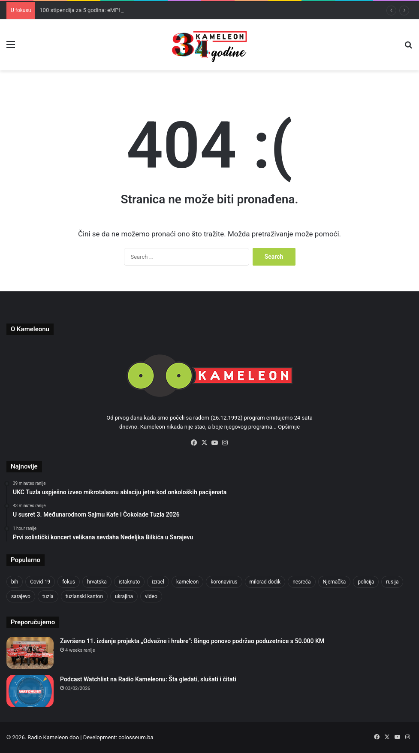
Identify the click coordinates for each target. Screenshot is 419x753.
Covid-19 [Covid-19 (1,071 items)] (40, 582)
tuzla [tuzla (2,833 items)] (48, 596)
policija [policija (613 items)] (366, 582)
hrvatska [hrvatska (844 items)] (97, 582)
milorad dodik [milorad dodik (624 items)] (265, 582)
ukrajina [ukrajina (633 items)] (124, 596)
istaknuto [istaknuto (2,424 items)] (129, 582)
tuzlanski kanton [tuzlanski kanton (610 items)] (84, 596)
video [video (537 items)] (151, 596)
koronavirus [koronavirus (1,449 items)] (224, 582)
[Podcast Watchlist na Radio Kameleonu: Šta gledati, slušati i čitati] (30, 691)
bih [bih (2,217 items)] (14, 582)
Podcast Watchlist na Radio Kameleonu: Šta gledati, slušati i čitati (148, 679)
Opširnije (289, 426)
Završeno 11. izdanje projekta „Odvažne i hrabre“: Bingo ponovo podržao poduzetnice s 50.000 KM (192, 641)
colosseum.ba (135, 737)
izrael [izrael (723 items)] (158, 582)
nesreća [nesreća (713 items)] (301, 582)
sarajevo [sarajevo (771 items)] (20, 596)
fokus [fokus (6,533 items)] (68, 582)
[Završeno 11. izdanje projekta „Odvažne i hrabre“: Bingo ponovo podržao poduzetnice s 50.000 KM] (30, 653)
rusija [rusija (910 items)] (392, 582)
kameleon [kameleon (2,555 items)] (187, 582)
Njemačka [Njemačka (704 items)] (334, 582)
